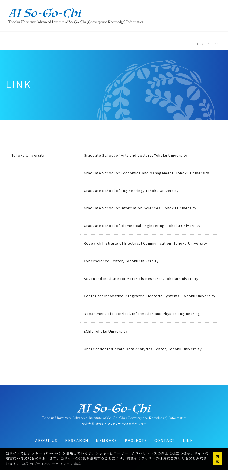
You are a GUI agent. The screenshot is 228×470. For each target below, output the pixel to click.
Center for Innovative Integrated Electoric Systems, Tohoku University (149, 295)
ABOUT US (46, 440)
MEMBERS (106, 440)
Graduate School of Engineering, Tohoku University (131, 190)
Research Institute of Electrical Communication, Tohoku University (145, 243)
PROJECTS (136, 440)
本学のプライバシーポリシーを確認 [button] (51, 464)
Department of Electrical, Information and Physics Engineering (142, 313)
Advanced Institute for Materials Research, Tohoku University (141, 278)
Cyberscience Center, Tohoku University (121, 260)
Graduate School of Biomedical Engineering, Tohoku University (142, 225)
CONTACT (164, 440)
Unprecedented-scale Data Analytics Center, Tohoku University (143, 348)
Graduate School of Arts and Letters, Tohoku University (135, 155)
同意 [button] (217, 459)
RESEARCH (76, 440)
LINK (188, 440)
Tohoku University (28, 155)
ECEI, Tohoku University (105, 331)
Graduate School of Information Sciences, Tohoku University (140, 207)
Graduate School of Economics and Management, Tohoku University (146, 172)
